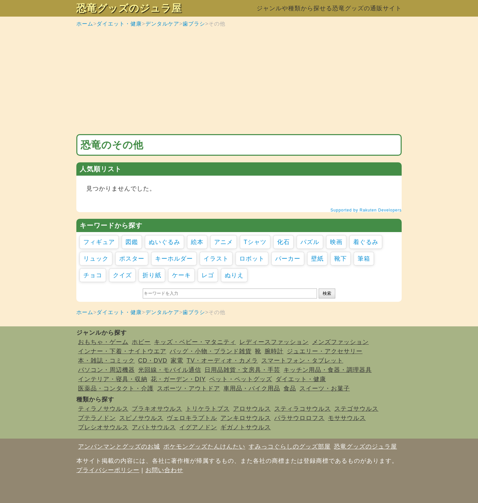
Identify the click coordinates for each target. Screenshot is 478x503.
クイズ (122, 275)
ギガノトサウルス (245, 427)
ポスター (131, 258)
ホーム (84, 24)
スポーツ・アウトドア (188, 388)
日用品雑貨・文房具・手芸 (242, 370)
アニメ (223, 242)
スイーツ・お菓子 (324, 388)
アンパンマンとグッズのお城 (119, 446)
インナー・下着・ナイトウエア (122, 351)
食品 (289, 388)
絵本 (197, 242)
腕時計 (274, 351)
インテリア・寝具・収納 (112, 379)
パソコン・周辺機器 (106, 370)
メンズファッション (340, 342)
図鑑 (131, 242)
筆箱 (364, 258)
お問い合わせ (164, 470)
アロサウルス (252, 408)
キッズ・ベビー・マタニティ (195, 342)
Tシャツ (255, 242)
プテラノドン (97, 418)
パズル (309, 242)
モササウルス (347, 418)
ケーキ (181, 275)
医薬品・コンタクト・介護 (116, 388)
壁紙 (317, 258)
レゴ (207, 275)
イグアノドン (198, 427)
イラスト (216, 258)
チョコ (92, 275)
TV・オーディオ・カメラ (222, 360)
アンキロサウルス (245, 418)
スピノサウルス (141, 418)
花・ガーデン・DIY (178, 379)
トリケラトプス (208, 408)
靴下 (340, 258)
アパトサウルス (154, 427)
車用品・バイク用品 (251, 388)
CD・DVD (152, 360)
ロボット (252, 258)
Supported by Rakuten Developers (366, 210)
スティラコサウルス (302, 408)
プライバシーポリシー (107, 470)
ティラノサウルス (103, 408)
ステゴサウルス (356, 408)
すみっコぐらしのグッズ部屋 (290, 446)
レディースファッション (274, 342)
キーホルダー (174, 258)
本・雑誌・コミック (106, 360)
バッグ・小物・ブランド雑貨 (211, 351)
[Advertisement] (239, 81)
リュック (96, 258)
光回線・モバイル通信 (169, 370)
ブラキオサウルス (157, 408)
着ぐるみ (365, 242)
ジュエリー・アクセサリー (324, 351)
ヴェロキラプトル (192, 418)
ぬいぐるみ (164, 242)
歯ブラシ (194, 24)
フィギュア (99, 242)
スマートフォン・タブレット (302, 360)
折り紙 (151, 275)
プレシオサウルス (103, 427)
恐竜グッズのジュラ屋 (129, 8)
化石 (283, 242)
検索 (327, 293)
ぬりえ (234, 275)
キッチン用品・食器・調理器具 (327, 370)
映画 (336, 242)
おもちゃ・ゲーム (103, 342)
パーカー (287, 258)
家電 (177, 360)
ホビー (141, 342)
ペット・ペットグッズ (240, 379)
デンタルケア (162, 24)
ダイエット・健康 (119, 24)
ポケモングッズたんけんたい (204, 446)
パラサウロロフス (299, 418)
